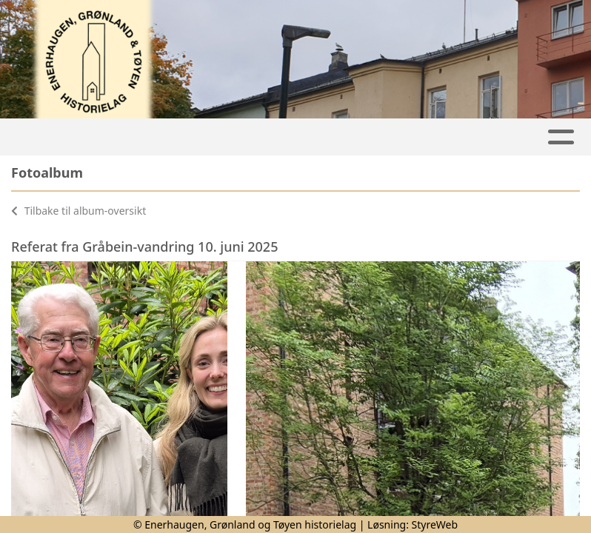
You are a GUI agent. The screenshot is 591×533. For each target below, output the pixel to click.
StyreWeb (435, 524)
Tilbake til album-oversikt (78, 211)
